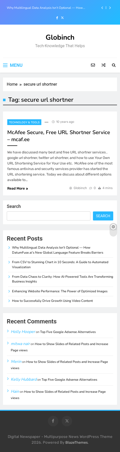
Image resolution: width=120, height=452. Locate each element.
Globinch (60, 37)
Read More (17, 188)
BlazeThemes (76, 442)
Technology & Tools (24, 122)
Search (14, 206)
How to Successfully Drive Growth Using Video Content (52, 301)
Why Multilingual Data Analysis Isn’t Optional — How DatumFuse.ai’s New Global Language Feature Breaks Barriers (50, 8)
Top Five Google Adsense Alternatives (68, 332)
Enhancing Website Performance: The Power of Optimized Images (59, 291)
